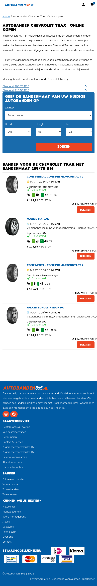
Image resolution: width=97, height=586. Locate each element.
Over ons (7, 537)
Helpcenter (8, 507)
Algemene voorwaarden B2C (19, 447)
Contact (6, 542)
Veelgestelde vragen (14, 432)
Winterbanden (10, 484)
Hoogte (40, 124)
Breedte (9, 124)
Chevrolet (8, 86)
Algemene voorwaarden (66, 579)
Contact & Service (12, 442)
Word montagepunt (13, 517)
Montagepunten (11, 512)
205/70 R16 (21, 86)
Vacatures (8, 527)
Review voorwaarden (14, 457)
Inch (68, 124)
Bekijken (85, 209)
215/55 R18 (21, 90)
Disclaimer (88, 579)
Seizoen (9, 108)
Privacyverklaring (40, 579)
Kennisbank (9, 532)
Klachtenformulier (12, 462)
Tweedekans (9, 494)
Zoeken (63, 146)
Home (6, 16)
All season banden (13, 479)
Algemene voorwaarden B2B (19, 452)
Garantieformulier (12, 467)
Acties (6, 522)
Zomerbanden (10, 489)
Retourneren (9, 437)
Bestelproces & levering (16, 427)
